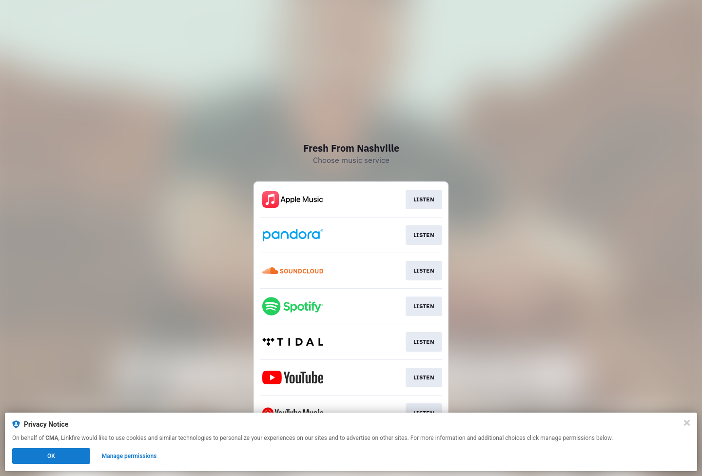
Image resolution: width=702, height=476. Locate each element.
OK (51, 456)
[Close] (687, 423)
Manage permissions (129, 456)
